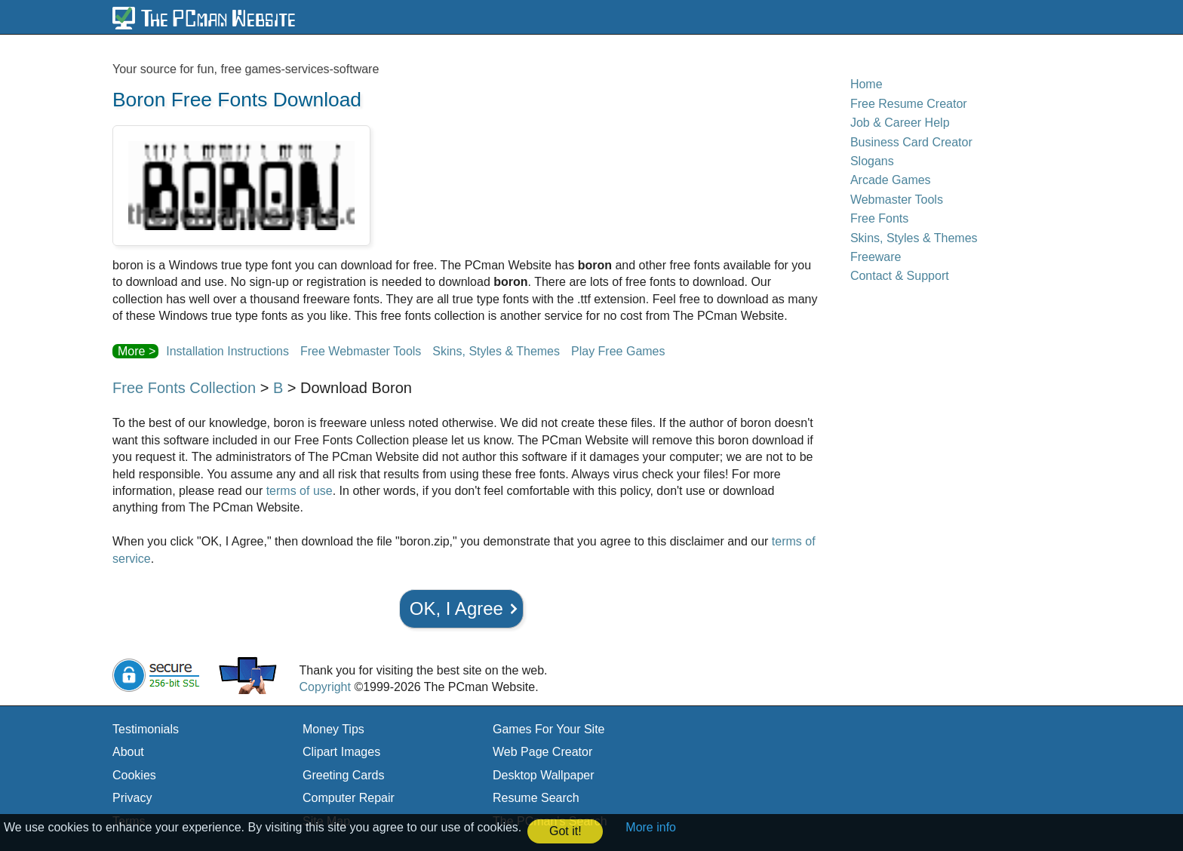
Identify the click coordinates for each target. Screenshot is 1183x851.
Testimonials (145, 729)
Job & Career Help (900, 122)
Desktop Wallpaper (544, 775)
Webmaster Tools (896, 199)
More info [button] (650, 827)
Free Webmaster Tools (360, 351)
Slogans (872, 161)
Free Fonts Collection (184, 387)
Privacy (132, 797)
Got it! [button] (565, 831)
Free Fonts (879, 218)
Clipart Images (341, 751)
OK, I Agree (456, 608)
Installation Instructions (227, 351)
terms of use (299, 490)
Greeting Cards (344, 775)
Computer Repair (349, 797)
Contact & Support (899, 275)
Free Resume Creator (908, 103)
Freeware (876, 256)
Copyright (324, 686)
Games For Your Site (549, 729)
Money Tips (333, 729)
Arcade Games (890, 180)
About (128, 751)
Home (866, 84)
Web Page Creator (542, 751)
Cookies (134, 775)
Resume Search (536, 797)
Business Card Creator (911, 142)
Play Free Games (618, 351)
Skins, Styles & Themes (496, 351)
